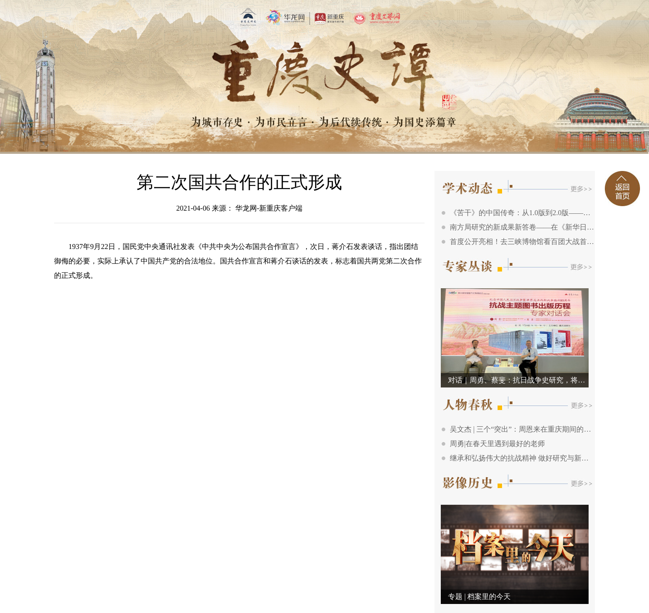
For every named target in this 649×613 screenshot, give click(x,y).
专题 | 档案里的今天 (479, 596)
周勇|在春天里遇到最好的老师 (497, 443)
